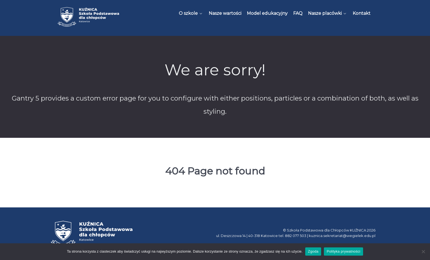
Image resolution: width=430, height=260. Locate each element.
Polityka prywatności (343, 251)
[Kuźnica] (88, 17)
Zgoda (313, 251)
